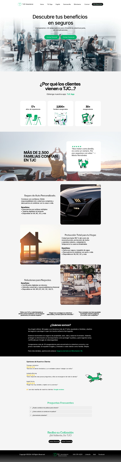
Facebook (101, 454)
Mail (94, 454)
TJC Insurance (27, 4)
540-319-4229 (77, 454)
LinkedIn (87, 454)
